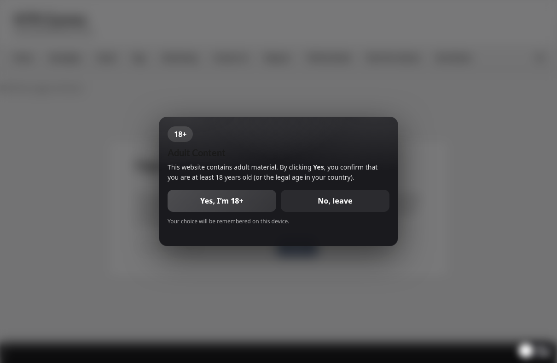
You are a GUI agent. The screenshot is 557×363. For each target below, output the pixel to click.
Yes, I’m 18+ (222, 201)
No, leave (335, 201)
